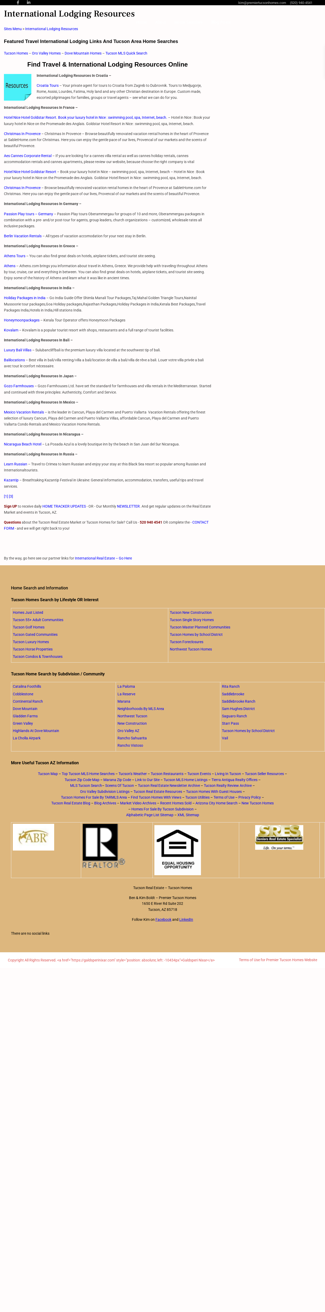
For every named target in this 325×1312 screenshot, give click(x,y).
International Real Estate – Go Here (103, 558)
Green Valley (23, 723)
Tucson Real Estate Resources (157, 791)
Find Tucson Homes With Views (156, 797)
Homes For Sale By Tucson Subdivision (162, 809)
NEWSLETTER (128, 506)
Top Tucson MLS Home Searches (88, 774)
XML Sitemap (188, 815)
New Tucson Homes (258, 803)
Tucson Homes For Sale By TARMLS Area (94, 797)
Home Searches (189, 22)
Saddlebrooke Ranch (238, 701)
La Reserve (126, 694)
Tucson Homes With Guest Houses (214, 791)
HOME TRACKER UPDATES (64, 506)
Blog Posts (221, 22)
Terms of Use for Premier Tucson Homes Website (278, 960)
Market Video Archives (138, 803)
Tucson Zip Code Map (82, 780)
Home (141, 22)
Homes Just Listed (28, 612)
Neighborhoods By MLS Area (140, 709)
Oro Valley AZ (128, 731)
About (160, 22)
